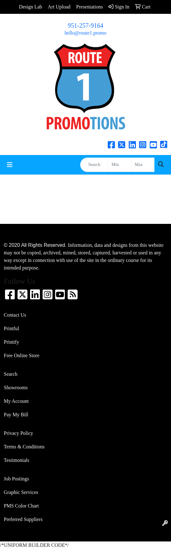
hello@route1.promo (85, 33)
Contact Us (15, 315)
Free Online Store (21, 355)
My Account (16, 401)
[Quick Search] (94, 165)
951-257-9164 (85, 25)
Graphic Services (21, 492)
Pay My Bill (16, 414)
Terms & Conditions (24, 446)
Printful (11, 328)
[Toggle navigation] (9, 164)
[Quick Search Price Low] (120, 165)
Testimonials (16, 460)
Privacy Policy (18, 433)
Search (11, 374)
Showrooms (16, 387)
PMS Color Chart (21, 505)
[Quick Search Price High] (143, 165)
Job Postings (16, 478)
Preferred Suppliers (23, 519)
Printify (11, 342)
